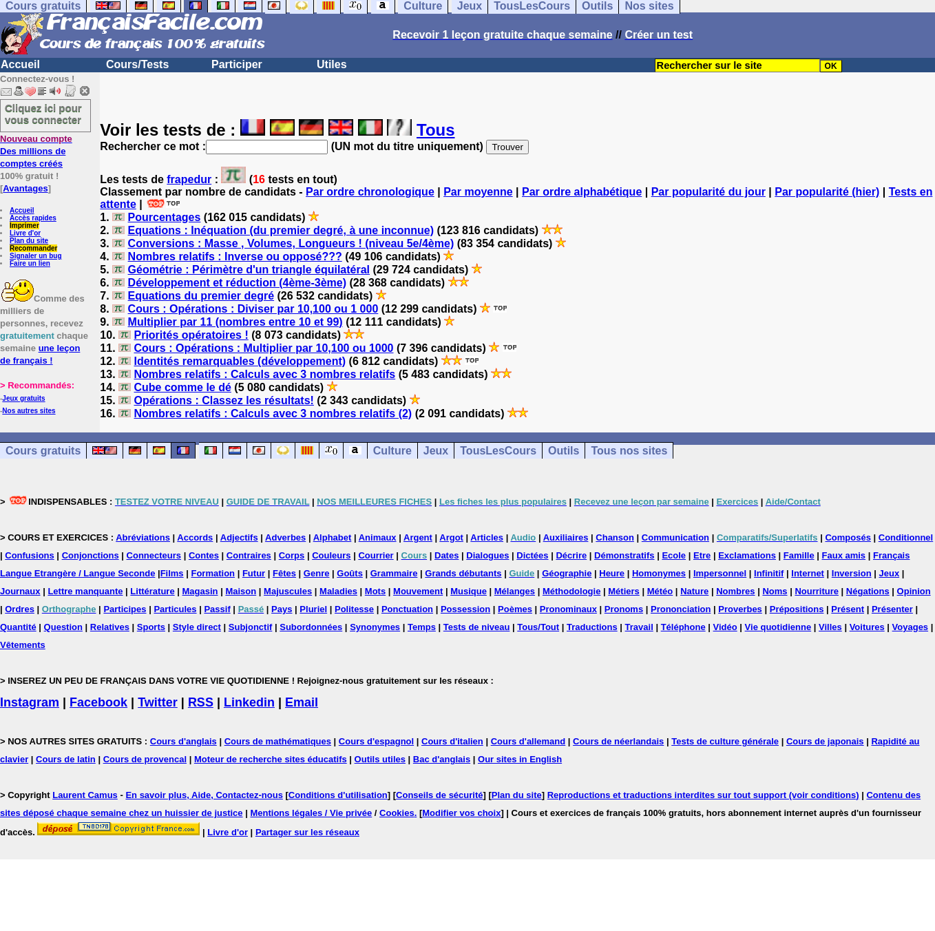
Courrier (375, 555)
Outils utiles (380, 759)
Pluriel (313, 609)
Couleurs (331, 555)
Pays (281, 609)
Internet (807, 573)
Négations (868, 591)
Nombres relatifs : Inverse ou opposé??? (235, 256)
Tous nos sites (629, 451)
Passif (217, 609)
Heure (611, 573)
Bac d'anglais (441, 759)
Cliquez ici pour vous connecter (43, 113)
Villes (830, 627)
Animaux (378, 537)
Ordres (19, 609)
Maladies (338, 591)
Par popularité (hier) (827, 192)
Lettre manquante (85, 591)
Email (301, 702)
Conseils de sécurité (439, 795)
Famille (799, 555)
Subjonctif (251, 627)
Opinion (914, 591)
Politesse (354, 609)
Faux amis (844, 555)
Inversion (852, 573)
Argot (451, 537)
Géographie (566, 573)
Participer (236, 64)
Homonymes (659, 573)
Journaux (20, 591)
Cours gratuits (43, 451)
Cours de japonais (825, 741)
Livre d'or (25, 233)
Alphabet (332, 537)
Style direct (197, 627)
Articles (486, 537)
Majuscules (288, 591)
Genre (317, 573)
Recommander (33, 248)
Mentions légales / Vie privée (311, 813)
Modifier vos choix (461, 813)
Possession (465, 609)
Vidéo (725, 627)
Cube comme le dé (182, 387)
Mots (375, 591)
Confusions (29, 555)
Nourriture (817, 591)
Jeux (435, 451)
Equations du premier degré (201, 296)
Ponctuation (407, 609)
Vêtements (22, 645)
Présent (847, 609)
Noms (774, 591)
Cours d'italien (452, 741)
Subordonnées (311, 627)
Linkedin (249, 702)
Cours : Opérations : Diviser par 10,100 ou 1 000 (253, 309)
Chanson (615, 537)
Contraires (249, 555)
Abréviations (143, 537)
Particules (175, 609)
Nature (694, 591)
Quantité (18, 627)
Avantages (25, 188)
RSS (200, 702)
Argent (417, 537)
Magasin (200, 591)
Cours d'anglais (183, 741)
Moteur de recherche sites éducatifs (270, 759)
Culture (392, 451)
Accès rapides (33, 218)
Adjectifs (239, 537)
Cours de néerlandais (618, 741)
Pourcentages (164, 217)
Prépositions (797, 609)
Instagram (29, 702)
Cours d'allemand (528, 741)
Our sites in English (520, 759)
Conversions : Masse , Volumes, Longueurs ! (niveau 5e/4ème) (291, 243)
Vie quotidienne (778, 627)
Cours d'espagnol (376, 741)
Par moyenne (477, 192)
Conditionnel (906, 537)
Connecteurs (154, 555)
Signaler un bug (36, 256)
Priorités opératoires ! (191, 335)
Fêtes (284, 573)
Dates (446, 555)
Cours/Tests (137, 64)
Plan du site (29, 240)
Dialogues (487, 555)
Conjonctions (90, 555)
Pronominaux (568, 609)
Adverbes (285, 537)
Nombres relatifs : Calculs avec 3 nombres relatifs (264, 374)
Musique (468, 591)
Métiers (624, 591)
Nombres (735, 591)
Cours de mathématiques (277, 741)
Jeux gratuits (23, 398)
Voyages (910, 627)
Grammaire (394, 573)
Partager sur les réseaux (307, 832)
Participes (124, 609)
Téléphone (683, 627)
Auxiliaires (566, 537)
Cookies (396, 813)
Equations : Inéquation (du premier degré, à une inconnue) (281, 230)
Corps (292, 555)
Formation (213, 573)
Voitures (867, 627)
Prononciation (681, 609)
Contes (204, 555)
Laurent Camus (85, 795)
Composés (847, 537)
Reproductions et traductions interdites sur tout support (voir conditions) (703, 795)
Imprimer (24, 225)
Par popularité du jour (708, 192)
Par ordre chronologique (370, 192)
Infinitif (769, 573)
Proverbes (740, 609)
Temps (422, 627)
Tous (436, 130)
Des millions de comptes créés (36, 151)
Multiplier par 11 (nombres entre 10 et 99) (235, 322)
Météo (660, 591)
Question (63, 627)
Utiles (332, 64)
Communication (675, 537)
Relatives (109, 627)
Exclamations (747, 555)
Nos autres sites (28, 411)
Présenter (892, 609)
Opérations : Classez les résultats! (223, 400)
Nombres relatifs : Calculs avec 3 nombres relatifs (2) (273, 413)
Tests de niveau (476, 627)
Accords (195, 537)
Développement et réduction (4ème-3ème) (237, 283)
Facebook (98, 702)
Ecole (674, 555)
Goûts (350, 573)
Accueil (20, 64)
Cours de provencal (145, 759)
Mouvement (418, 591)
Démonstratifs (624, 555)
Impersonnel (719, 573)
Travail (639, 627)
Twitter (158, 702)
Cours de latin (66, 759)
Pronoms (624, 609)
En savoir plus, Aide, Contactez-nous (204, 795)
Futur (253, 573)
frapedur (189, 179)
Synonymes (375, 627)
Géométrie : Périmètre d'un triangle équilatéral (249, 269)
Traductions (592, 627)
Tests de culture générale (725, 741)
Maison (240, 591)
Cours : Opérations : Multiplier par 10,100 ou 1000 (263, 348)
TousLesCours (498, 451)
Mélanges (514, 591)
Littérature (152, 591)
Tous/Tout (538, 627)
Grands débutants (463, 573)
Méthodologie (572, 591)
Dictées (532, 555)
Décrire (571, 555)
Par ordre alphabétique (582, 192)
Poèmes (515, 609)
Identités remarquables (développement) (240, 361)
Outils (563, 451)
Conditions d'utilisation (338, 795)
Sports (151, 627)
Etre (702, 555)
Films (172, 573)
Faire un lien (30, 263)
